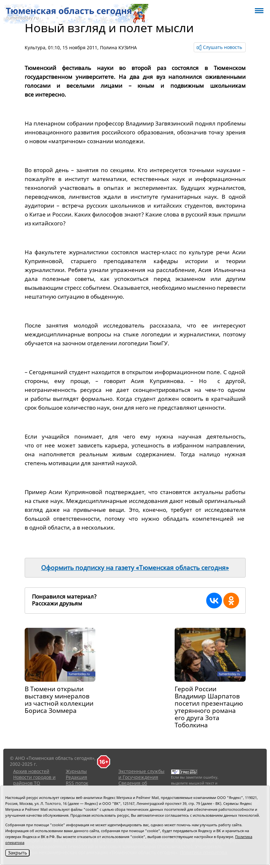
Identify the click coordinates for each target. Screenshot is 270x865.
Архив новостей (31, 771)
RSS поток (77, 783)
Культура (35, 47)
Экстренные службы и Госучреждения (141, 774)
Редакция (76, 777)
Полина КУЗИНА (118, 47)
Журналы (76, 771)
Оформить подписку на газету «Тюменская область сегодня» (135, 567)
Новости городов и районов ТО (34, 780)
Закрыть (17, 853)
